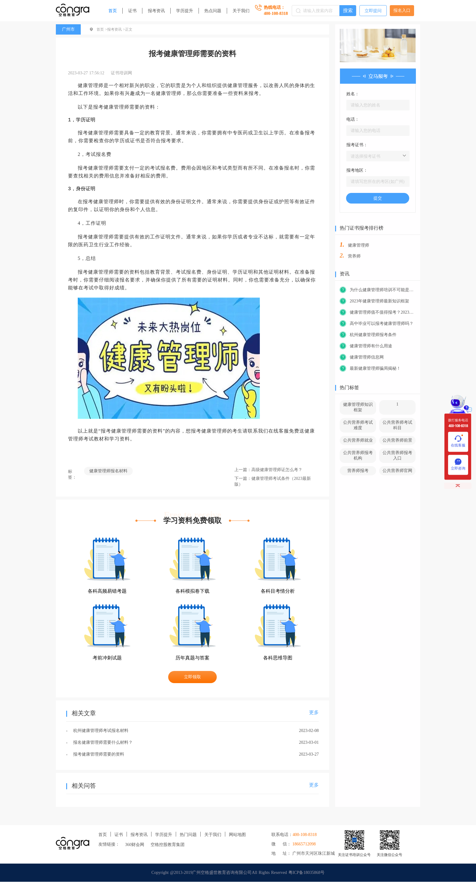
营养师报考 (358, 470)
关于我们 (241, 10)
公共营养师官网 (397, 470)
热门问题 (188, 836)
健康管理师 (358, 245)
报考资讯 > (116, 29)
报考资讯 (156, 10)
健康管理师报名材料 (108, 472)
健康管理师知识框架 (358, 407)
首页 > (102, 29)
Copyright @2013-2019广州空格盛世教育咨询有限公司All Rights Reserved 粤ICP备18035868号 (238, 873)
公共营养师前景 (397, 440)
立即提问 (373, 10)
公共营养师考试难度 (358, 425)
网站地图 (237, 836)
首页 (112, 10)
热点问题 (212, 10)
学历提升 (184, 10)
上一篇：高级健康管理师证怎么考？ (268, 471)
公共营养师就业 (358, 440)
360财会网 (134, 846)
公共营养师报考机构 (358, 455)
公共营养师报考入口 (397, 455)
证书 (132, 10)
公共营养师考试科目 (397, 425)
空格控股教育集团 (168, 846)
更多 (314, 713)
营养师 (354, 256)
